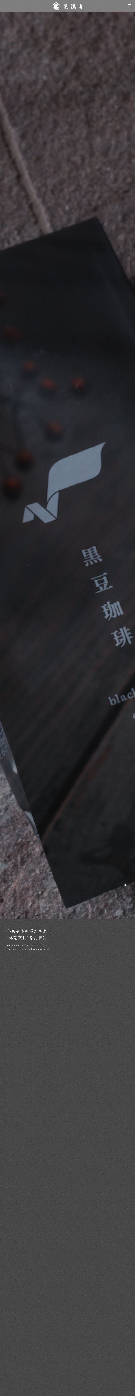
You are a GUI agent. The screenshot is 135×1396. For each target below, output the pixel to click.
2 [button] (130, 885)
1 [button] (125, 885)
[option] (67, 465)
